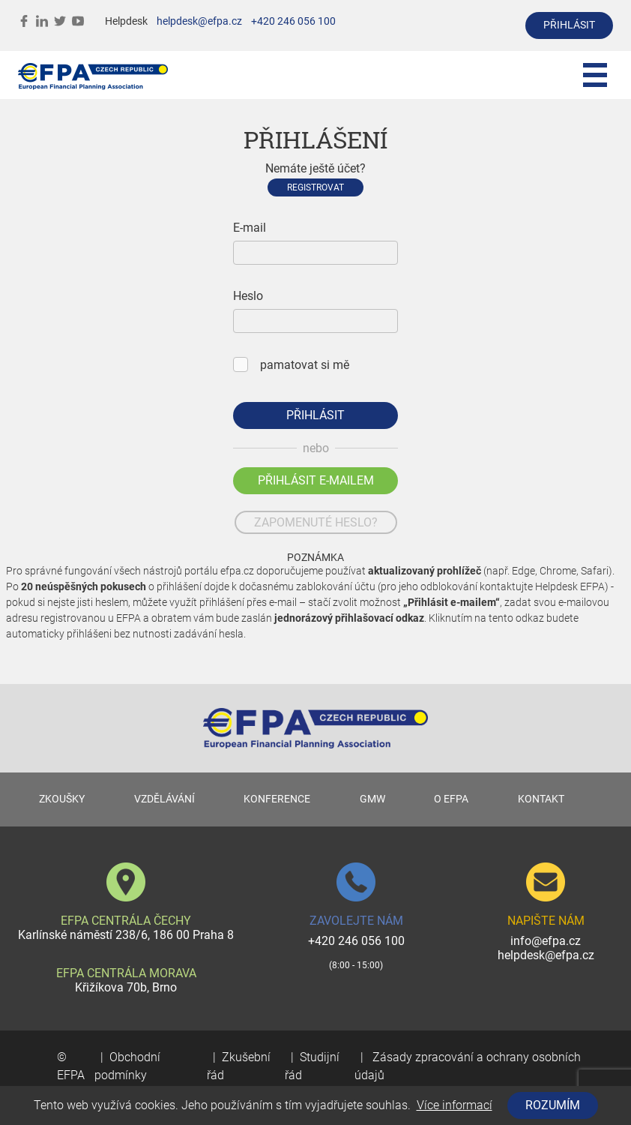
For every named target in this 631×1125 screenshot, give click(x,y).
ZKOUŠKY (62, 799)
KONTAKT (541, 799)
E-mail (249, 227)
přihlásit (569, 25)
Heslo (248, 296)
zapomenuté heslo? (316, 522)
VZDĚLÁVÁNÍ (164, 799)
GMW (372, 799)
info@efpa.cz (545, 941)
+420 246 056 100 (293, 21)
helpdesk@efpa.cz (199, 21)
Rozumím (552, 1105)
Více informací (454, 1105)
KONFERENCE (277, 799)
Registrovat (315, 187)
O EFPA (451, 799)
